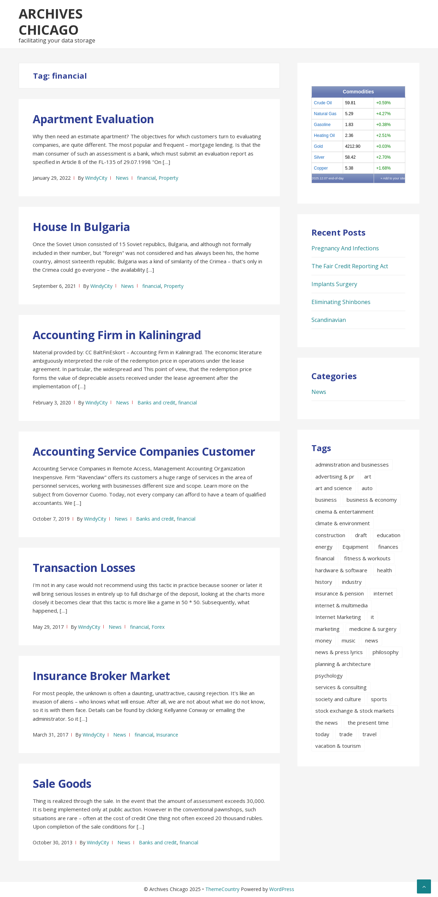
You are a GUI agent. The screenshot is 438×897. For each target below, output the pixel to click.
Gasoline (322, 124)
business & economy (372, 499)
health (384, 570)
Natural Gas (325, 113)
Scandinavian (328, 320)
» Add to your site (392, 178)
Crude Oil (323, 102)
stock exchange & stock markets (354, 710)
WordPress (281, 889)
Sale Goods (62, 783)
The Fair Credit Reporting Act (349, 266)
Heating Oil (324, 135)
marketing (327, 628)
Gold (318, 146)
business (326, 499)
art (367, 476)
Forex (158, 627)
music (348, 640)
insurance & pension (339, 593)
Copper (321, 168)
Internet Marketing (338, 616)
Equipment (355, 546)
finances (388, 546)
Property (168, 177)
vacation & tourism (338, 745)
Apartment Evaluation (93, 118)
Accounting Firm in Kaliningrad (117, 334)
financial (146, 177)
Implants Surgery (334, 284)
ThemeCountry (222, 889)
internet (383, 593)
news (371, 640)
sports (379, 699)
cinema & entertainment (344, 511)
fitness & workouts (367, 558)
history (323, 581)
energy (324, 546)
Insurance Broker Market (101, 675)
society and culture (338, 699)
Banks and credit (156, 402)
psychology (329, 675)
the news (326, 722)
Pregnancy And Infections (345, 248)
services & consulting (341, 687)
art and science (333, 488)
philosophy (386, 651)
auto (367, 488)
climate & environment (342, 523)
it (372, 616)
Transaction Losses (84, 567)
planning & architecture (343, 663)
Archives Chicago (51, 21)
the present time (368, 722)
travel (369, 734)
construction (330, 535)
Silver (319, 157)
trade (346, 734)
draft (361, 535)
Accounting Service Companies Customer (144, 451)
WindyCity (96, 177)
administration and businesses (352, 464)
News (122, 177)
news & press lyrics (339, 651)
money (323, 640)
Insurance (167, 734)
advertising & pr (334, 476)
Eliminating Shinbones (341, 302)
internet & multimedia (341, 605)
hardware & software (341, 570)
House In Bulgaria (81, 226)
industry (352, 581)
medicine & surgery (373, 628)
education (388, 535)
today (322, 734)
